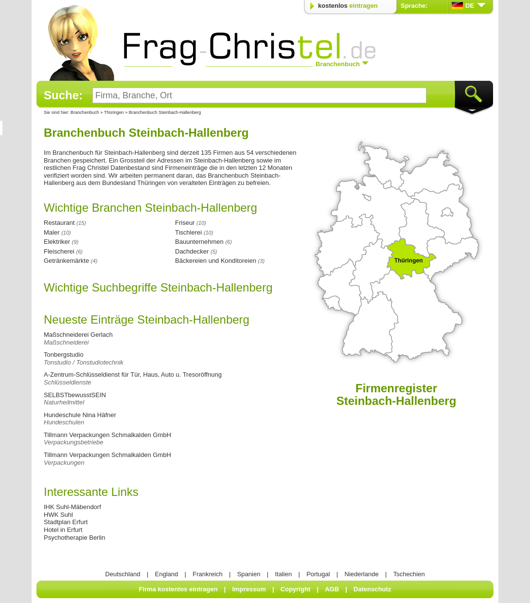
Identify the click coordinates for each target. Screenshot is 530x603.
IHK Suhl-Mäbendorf (72, 507)
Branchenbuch (85, 112)
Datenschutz (372, 589)
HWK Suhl (58, 514)
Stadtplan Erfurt (66, 522)
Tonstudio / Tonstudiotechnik (84, 362)
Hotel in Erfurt (63, 529)
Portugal (318, 574)
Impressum (248, 589)
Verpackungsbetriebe (73, 442)
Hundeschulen (64, 422)
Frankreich (207, 574)
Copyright (295, 589)
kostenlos (348, 5)
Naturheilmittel (64, 402)
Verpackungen (64, 462)
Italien (283, 574)
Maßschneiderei (66, 342)
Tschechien (409, 574)
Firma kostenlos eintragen (178, 589)
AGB (332, 589)
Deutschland (122, 574)
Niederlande (362, 574)
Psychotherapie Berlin (74, 537)
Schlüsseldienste (67, 382)
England (166, 574)
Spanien (249, 574)
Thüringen (114, 112)
